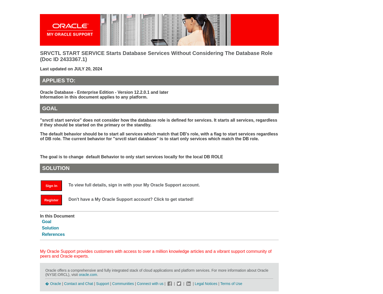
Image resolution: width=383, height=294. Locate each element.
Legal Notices (206, 284)
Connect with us (151, 284)
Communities (123, 284)
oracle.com (88, 274)
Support (102, 284)
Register (51, 200)
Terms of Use (231, 284)
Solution (50, 228)
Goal (46, 221)
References (53, 234)
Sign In (51, 186)
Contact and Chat (78, 284)
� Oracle (53, 284)
